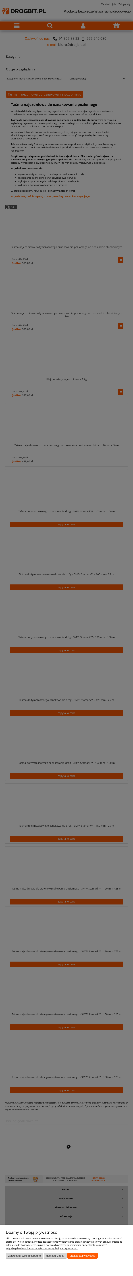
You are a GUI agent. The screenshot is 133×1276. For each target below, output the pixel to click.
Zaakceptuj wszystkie (82, 1255)
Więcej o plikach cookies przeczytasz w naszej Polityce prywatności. (42, 1248)
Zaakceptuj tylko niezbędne (24, 1255)
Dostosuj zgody (55, 1255)
